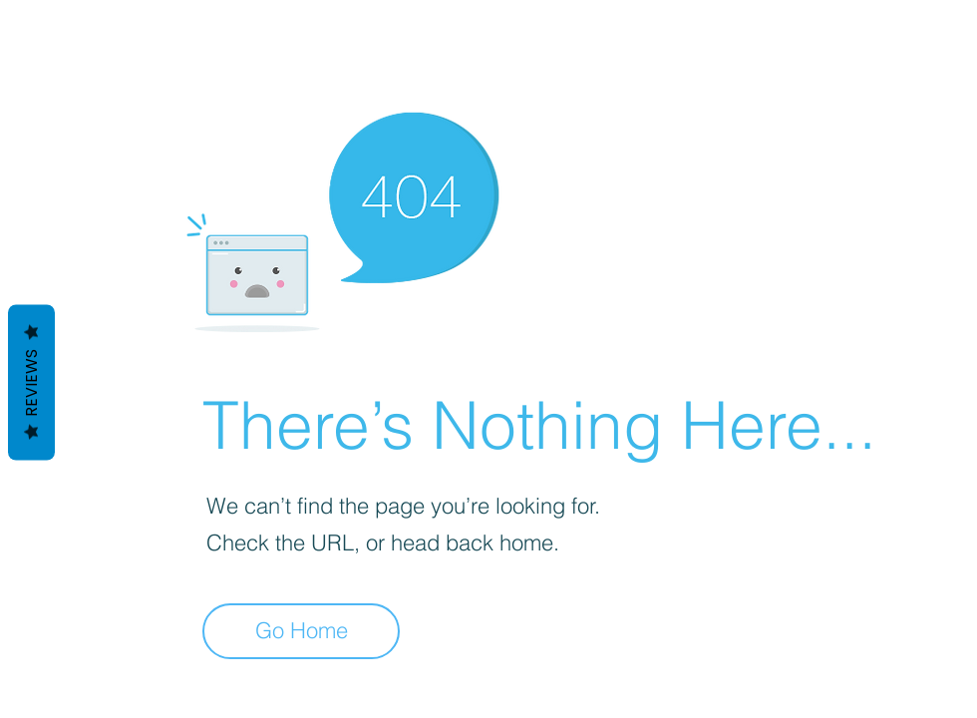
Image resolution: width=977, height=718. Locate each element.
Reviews (31, 383)
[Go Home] (301, 631)
